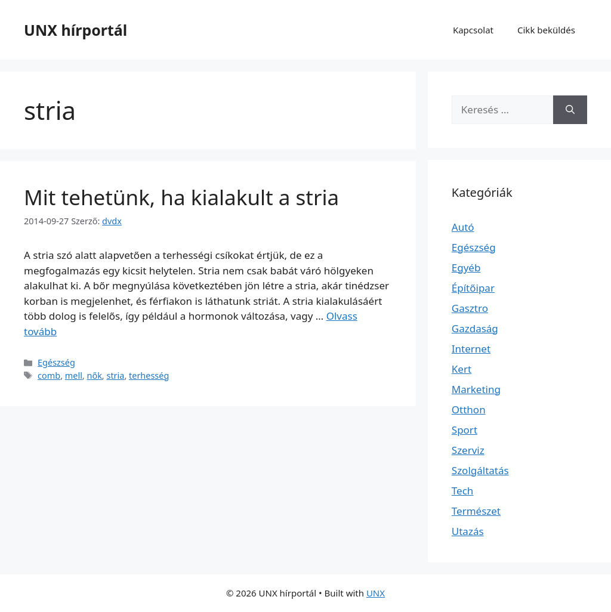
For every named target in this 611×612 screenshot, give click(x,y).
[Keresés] (570, 109)
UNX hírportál (75, 30)
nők (94, 375)
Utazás (468, 531)
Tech (463, 490)
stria (115, 375)
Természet (476, 511)
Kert (461, 369)
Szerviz (468, 450)
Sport (464, 430)
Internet (471, 349)
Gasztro (470, 308)
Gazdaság (475, 328)
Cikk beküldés (546, 30)
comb (49, 375)
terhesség (149, 375)
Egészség (56, 362)
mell (73, 375)
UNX (375, 593)
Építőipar (473, 288)
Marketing (476, 389)
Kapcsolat (473, 30)
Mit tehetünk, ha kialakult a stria (181, 197)
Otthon (469, 409)
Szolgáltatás (480, 470)
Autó (463, 227)
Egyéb (466, 267)
